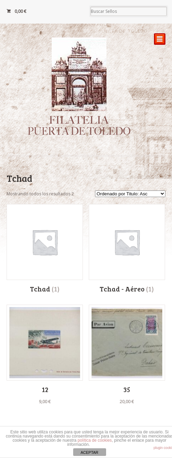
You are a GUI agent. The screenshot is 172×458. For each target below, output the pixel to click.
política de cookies (95, 440)
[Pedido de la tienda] (130, 193)
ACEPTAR (89, 452)
